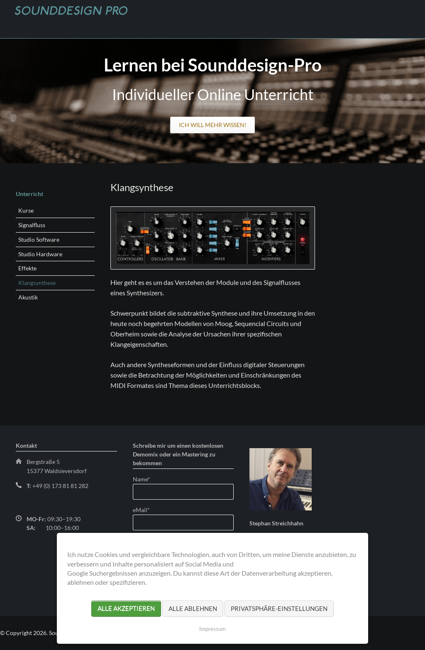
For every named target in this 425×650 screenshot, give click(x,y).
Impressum (212, 628)
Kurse (26, 210)
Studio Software (38, 239)
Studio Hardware (40, 254)
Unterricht (29, 193)
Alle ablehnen (193, 608)
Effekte (27, 268)
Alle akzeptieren (126, 608)
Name (146, 479)
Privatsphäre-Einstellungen (279, 608)
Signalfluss (31, 224)
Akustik (28, 297)
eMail (146, 509)
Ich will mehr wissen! (213, 124)
